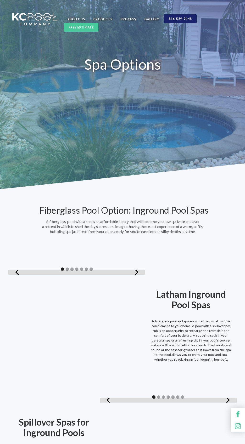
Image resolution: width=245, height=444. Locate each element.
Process (128, 19)
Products (102, 19)
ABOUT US (76, 19)
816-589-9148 (180, 19)
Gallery (151, 19)
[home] (34, 23)
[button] (18, 272)
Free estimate (81, 27)
